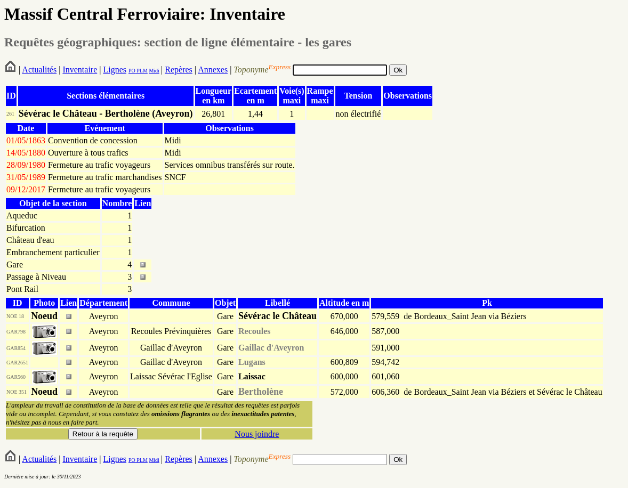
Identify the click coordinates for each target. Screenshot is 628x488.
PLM (141, 71)
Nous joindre (257, 433)
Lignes (114, 69)
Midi (154, 71)
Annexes (213, 69)
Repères (178, 69)
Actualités (39, 69)
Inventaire (79, 69)
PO (131, 71)
